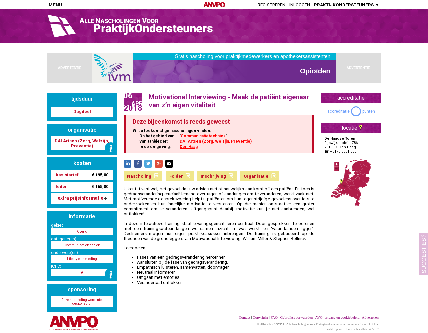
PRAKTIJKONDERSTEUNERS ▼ (346, 4)
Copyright (260, 317)
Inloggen (299, 4)
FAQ (274, 317)
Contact (244, 317)
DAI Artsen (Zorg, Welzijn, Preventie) (216, 141)
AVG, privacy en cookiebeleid (337, 317)
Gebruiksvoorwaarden (296, 317)
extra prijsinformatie (82, 198)
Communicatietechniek (203, 136)
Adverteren (370, 317)
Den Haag (189, 146)
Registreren (271, 4)
